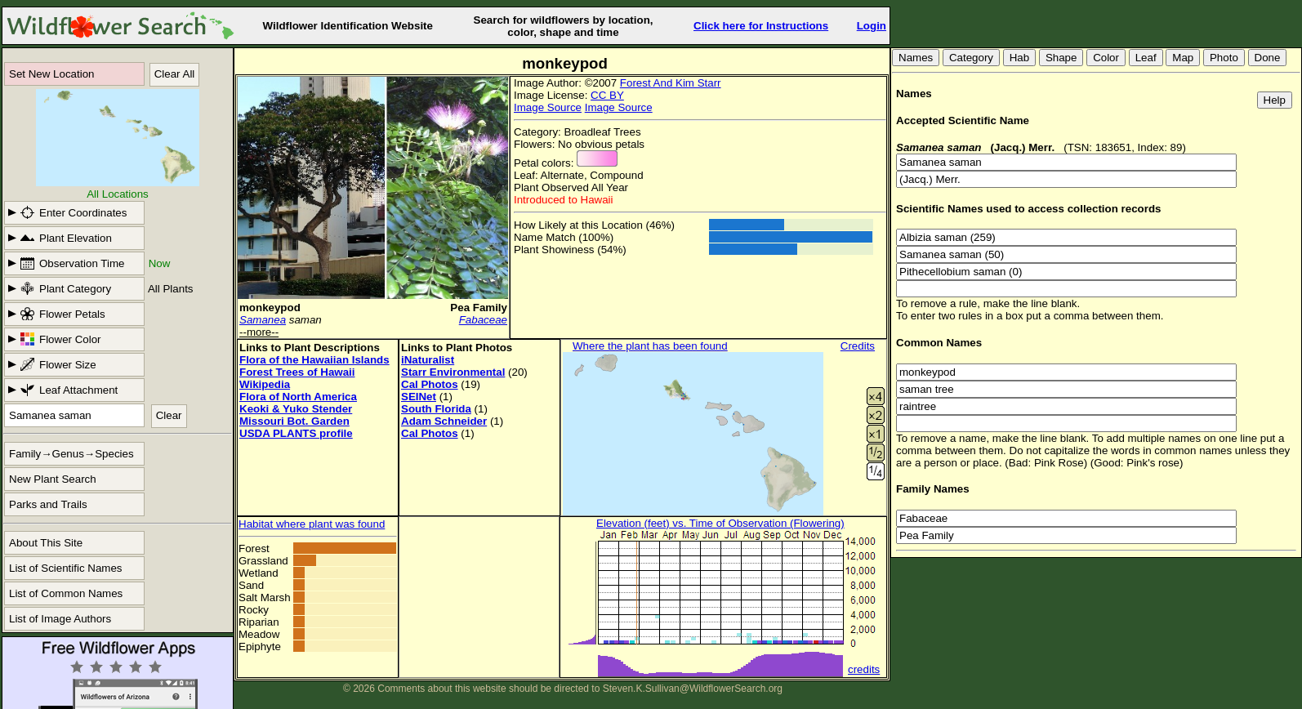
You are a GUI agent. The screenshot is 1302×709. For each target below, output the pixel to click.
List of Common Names (66, 593)
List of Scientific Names (66, 568)
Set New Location (51, 74)
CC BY (607, 95)
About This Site (45, 543)
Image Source (548, 107)
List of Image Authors (60, 619)
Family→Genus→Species (71, 454)
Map (1182, 57)
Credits (858, 346)
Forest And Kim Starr (670, 83)
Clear (169, 415)
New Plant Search (52, 479)
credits (864, 669)
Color (1106, 57)
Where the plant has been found (650, 346)
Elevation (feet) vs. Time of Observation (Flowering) (720, 523)
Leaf (1146, 57)
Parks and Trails (48, 504)
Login (871, 26)
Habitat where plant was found (312, 524)
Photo (1224, 57)
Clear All (174, 74)
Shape (1061, 57)
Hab (1019, 57)
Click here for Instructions (760, 26)
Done (1268, 57)
